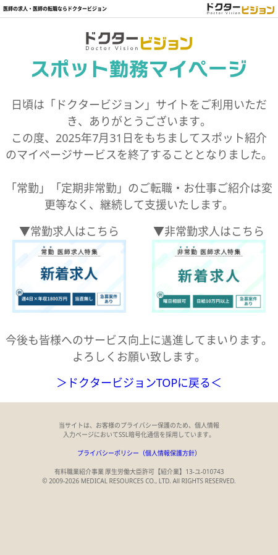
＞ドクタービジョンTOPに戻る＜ (139, 382)
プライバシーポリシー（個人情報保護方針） (139, 453)
